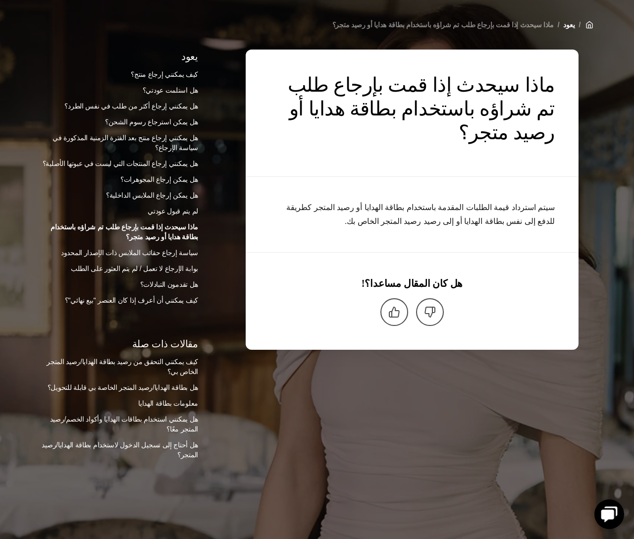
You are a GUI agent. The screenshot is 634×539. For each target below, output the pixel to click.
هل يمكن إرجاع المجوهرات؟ (159, 179)
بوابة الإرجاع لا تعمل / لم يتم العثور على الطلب (134, 268)
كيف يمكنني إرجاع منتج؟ (164, 74)
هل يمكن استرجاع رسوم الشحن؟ (151, 122)
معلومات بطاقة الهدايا (168, 403)
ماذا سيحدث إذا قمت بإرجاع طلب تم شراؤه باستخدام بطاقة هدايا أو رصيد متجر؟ (443, 25)
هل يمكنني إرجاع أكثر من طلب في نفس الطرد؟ (131, 106)
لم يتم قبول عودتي (173, 211)
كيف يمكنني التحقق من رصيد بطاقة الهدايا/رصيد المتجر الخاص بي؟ (122, 367)
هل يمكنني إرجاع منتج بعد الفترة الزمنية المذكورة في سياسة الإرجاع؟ (125, 143)
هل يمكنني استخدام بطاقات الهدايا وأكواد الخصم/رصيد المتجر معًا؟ (124, 424)
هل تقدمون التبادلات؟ (169, 284)
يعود (569, 25)
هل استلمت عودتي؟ (170, 90)
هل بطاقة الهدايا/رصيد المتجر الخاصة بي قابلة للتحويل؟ (123, 387)
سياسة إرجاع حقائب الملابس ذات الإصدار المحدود (129, 253)
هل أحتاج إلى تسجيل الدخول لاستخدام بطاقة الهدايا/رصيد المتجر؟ (120, 450)
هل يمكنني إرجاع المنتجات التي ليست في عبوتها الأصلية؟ (120, 163)
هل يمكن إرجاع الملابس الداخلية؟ (152, 195)
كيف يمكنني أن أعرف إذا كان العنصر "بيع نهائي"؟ (131, 300)
